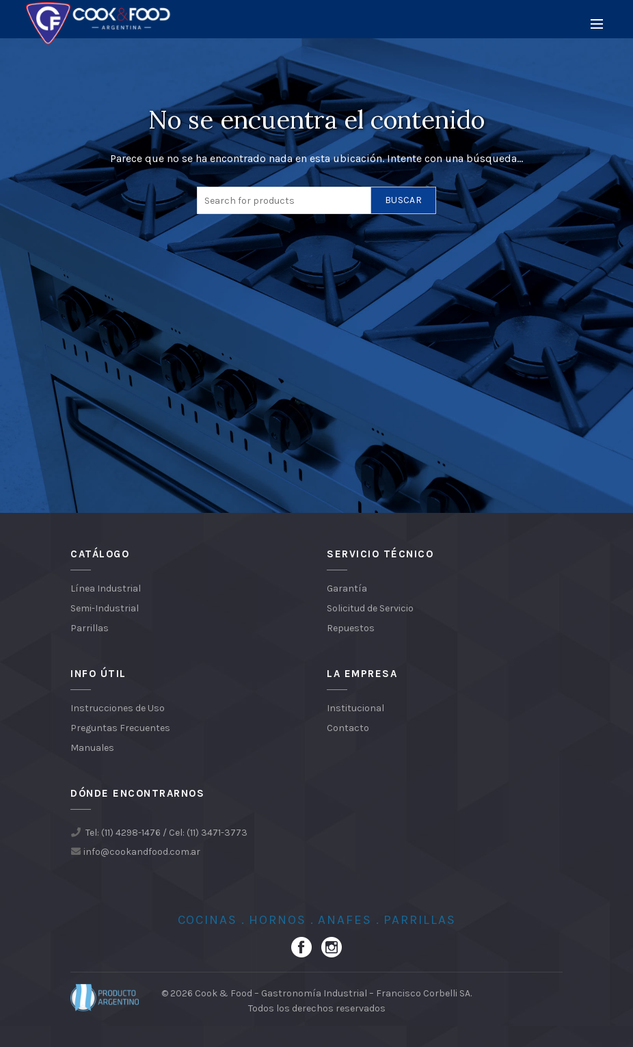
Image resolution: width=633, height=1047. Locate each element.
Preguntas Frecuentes (120, 728)
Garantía (347, 588)
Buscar (403, 200)
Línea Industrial (105, 588)
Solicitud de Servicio (370, 608)
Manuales (92, 748)
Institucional (355, 708)
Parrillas (89, 628)
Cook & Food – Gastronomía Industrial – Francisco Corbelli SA (332, 993)
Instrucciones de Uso (117, 708)
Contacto (348, 728)
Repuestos (351, 628)
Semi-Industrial (104, 608)
